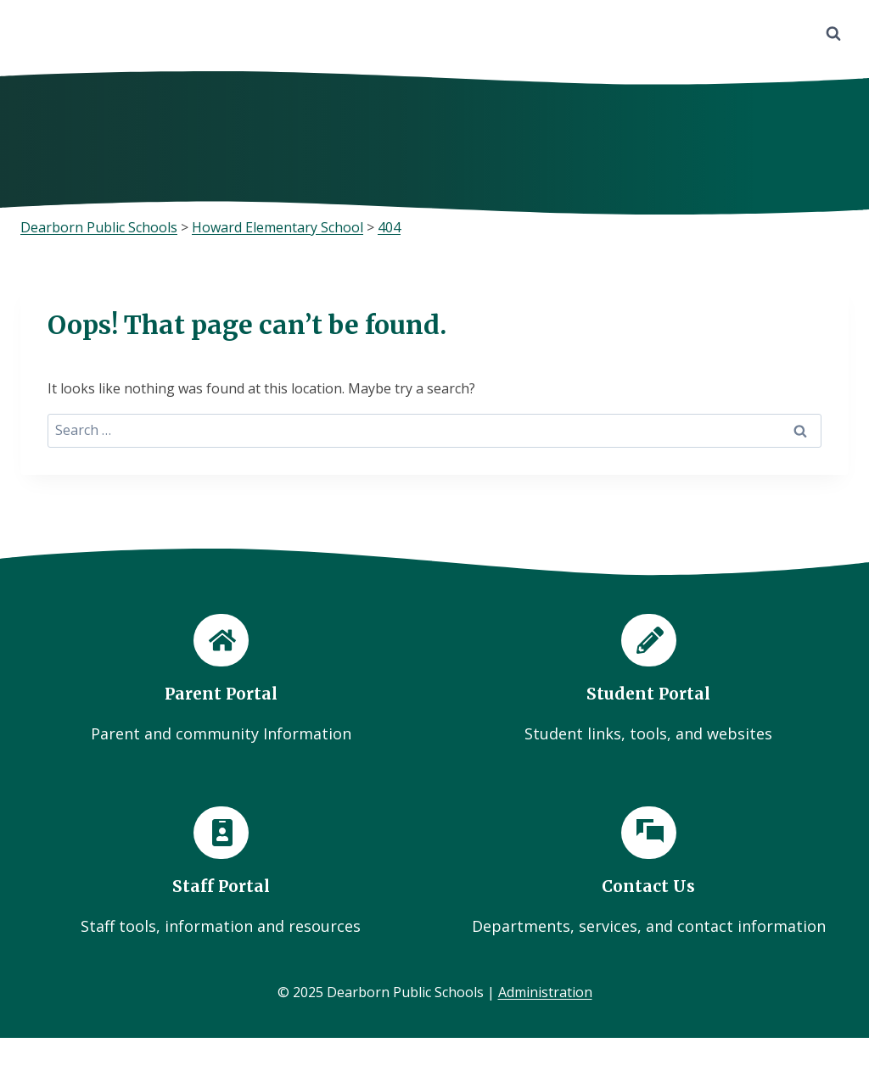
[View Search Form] (833, 34)
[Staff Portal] (220, 872)
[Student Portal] (648, 679)
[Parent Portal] (220, 679)
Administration (545, 993)
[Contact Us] (648, 872)
